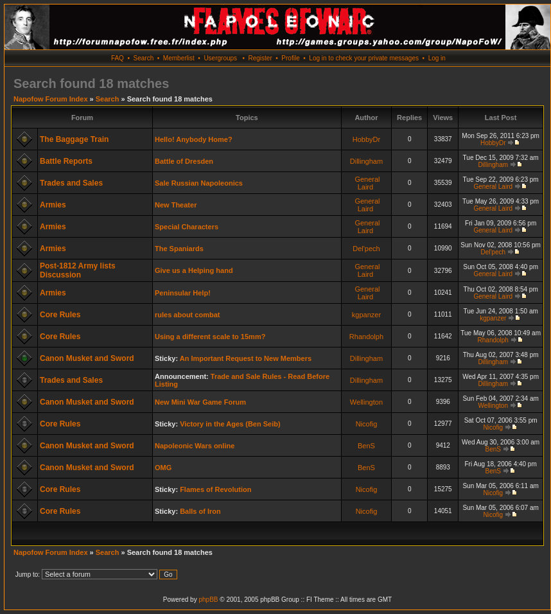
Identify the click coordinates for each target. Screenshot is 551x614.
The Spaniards (179, 248)
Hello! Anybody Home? (193, 139)
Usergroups (220, 58)
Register (260, 58)
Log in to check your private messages (364, 58)
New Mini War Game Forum (200, 402)
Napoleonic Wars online (194, 446)
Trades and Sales (71, 183)
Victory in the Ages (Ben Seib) (230, 424)
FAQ (117, 58)
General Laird (367, 183)
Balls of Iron (200, 511)
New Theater (176, 205)
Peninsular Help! (183, 293)
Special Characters (186, 227)
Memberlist (179, 58)
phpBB (208, 599)
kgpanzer (366, 315)
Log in (437, 58)
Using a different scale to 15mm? (210, 336)
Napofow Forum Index (50, 99)
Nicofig (367, 424)
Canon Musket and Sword (87, 358)
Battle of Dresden (184, 161)
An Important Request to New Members (245, 358)
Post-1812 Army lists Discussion (78, 270)
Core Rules (60, 314)
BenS (366, 446)
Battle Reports (66, 161)
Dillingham (366, 161)
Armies (53, 204)
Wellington (366, 402)
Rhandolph (366, 336)
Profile (290, 58)
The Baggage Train (74, 139)
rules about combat (187, 315)
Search (144, 58)
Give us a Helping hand (194, 270)
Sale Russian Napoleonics (199, 183)
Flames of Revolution (215, 489)
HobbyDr (366, 139)
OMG (163, 467)
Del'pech (366, 248)
